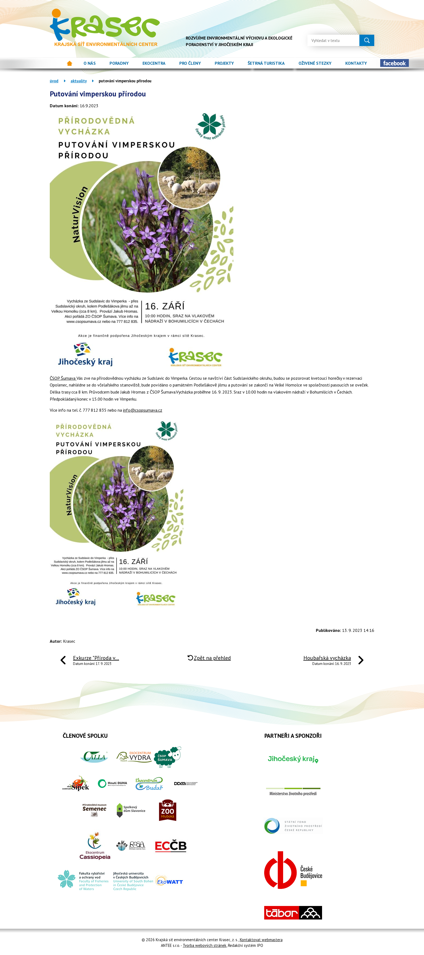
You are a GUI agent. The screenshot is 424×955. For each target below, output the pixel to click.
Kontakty (356, 63)
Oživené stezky (315, 63)
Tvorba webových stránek (204, 945)
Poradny (119, 63)
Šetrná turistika (266, 63)
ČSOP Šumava (63, 378)
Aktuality (79, 80)
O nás (90, 63)
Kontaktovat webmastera (261, 939)
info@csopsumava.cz (142, 410)
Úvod (70, 63)
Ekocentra (154, 63)
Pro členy (190, 63)
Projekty (224, 63)
